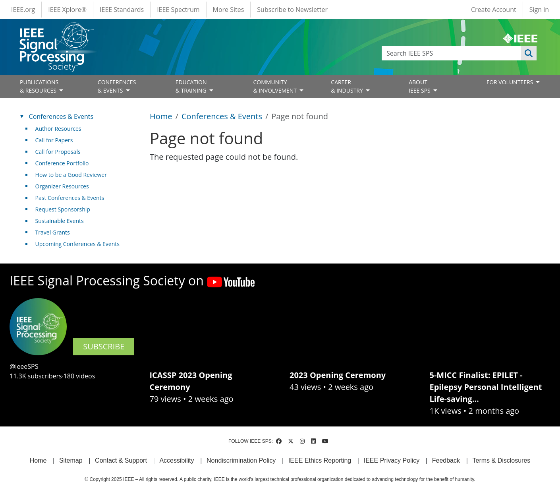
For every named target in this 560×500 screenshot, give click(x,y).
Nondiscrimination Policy (241, 460)
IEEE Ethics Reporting (319, 460)
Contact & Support (121, 460)
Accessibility (176, 460)
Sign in (539, 9)
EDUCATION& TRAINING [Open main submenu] (192, 86)
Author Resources (58, 128)
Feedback (446, 460)
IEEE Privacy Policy (391, 460)
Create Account (493, 9)
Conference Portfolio (62, 163)
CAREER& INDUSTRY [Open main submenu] (347, 86)
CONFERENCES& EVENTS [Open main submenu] (117, 86)
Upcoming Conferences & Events (77, 244)
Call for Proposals (58, 151)
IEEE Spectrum (178, 9)
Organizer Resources (62, 186)
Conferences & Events (222, 116)
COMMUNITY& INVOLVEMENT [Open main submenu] (275, 86)
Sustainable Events (59, 221)
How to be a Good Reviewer (71, 174)
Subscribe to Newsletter (292, 9)
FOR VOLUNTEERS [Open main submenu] (511, 82)
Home (161, 116)
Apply (529, 53)
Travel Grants (52, 232)
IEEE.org (23, 9)
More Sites (228, 9)
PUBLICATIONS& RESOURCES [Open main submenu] (39, 86)
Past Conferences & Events (69, 198)
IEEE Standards (122, 9)
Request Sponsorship (62, 209)
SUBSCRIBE (103, 346)
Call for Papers (54, 140)
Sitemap (71, 460)
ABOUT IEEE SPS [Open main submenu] (420, 86)
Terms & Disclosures (502, 460)
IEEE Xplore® (67, 9)
